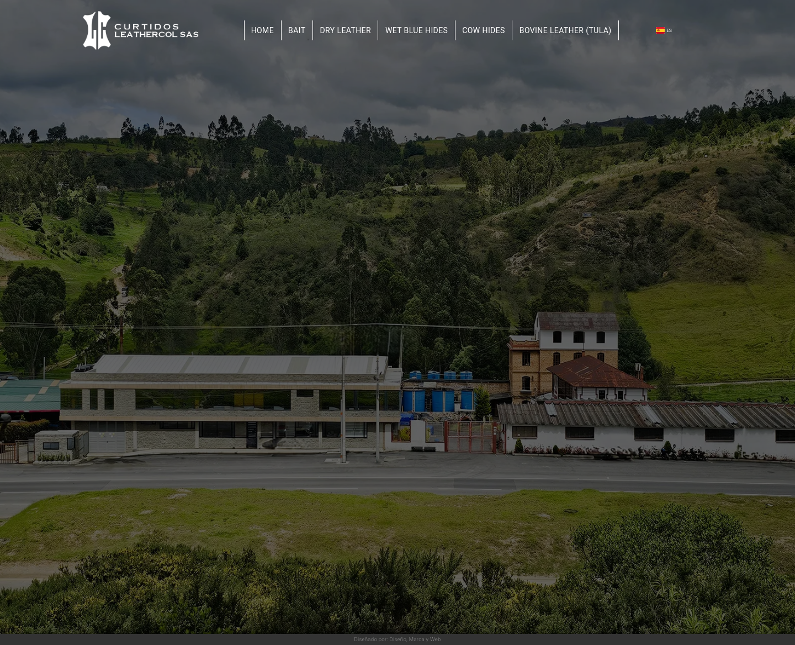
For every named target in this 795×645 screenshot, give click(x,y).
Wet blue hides (416, 30)
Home (262, 30)
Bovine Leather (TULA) (566, 30)
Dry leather (345, 30)
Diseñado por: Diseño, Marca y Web (397, 639)
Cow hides (483, 30)
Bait (296, 30)
